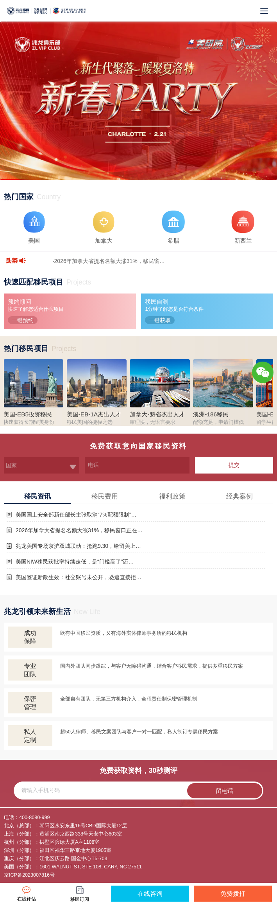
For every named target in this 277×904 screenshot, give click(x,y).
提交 (234, 465)
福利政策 (172, 496)
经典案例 (239, 496)
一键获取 (160, 320)
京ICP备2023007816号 (29, 875)
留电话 (224, 790)
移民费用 (104, 496)
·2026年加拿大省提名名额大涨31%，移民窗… (109, 261)
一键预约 (23, 320)
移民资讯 (37, 496)
